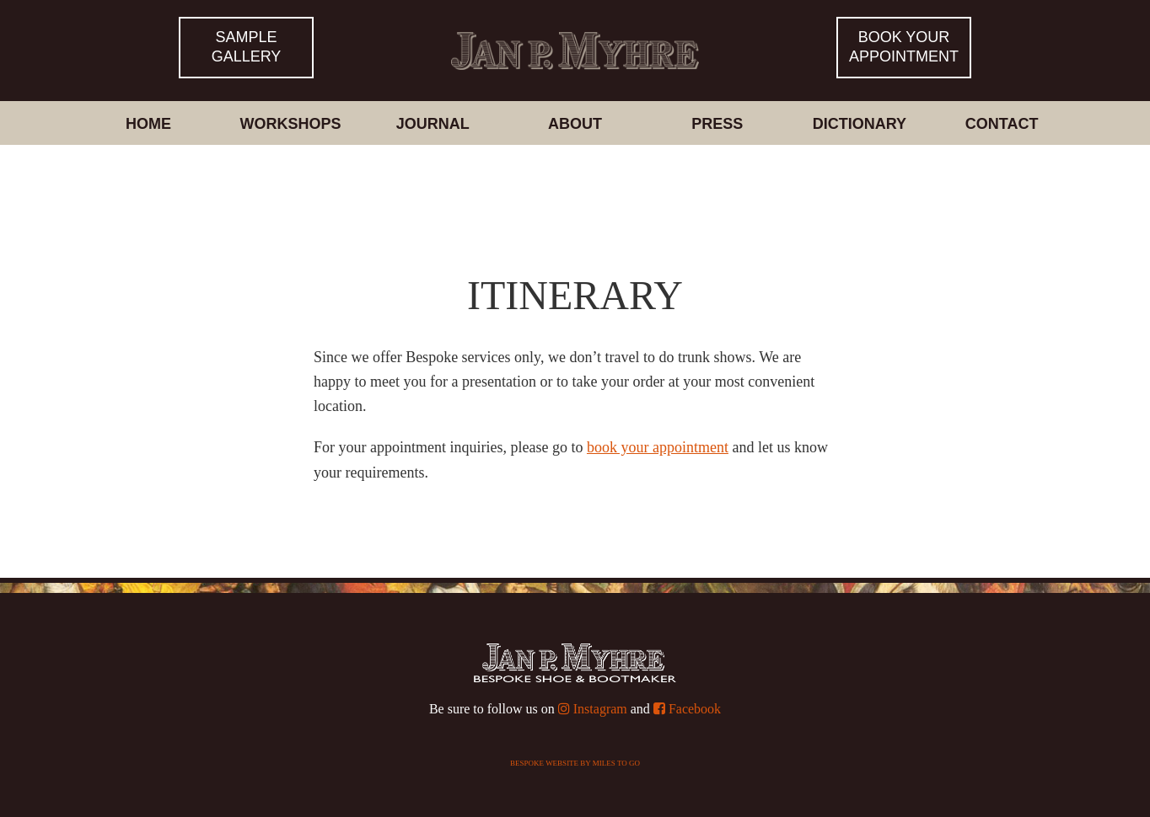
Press (717, 123)
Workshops (290, 123)
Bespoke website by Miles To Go (575, 763)
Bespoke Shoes (575, 37)
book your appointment (657, 447)
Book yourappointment (904, 47)
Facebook (687, 709)
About (575, 123)
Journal (433, 123)
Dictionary (859, 123)
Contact (1002, 123)
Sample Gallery (247, 47)
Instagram (592, 709)
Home (148, 123)
